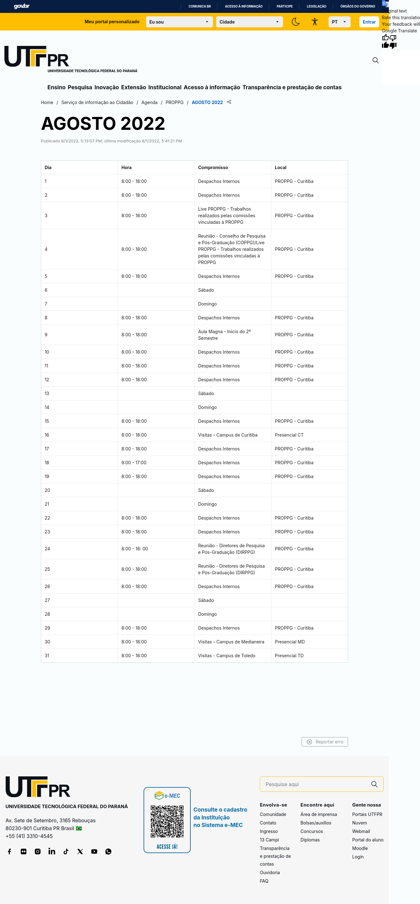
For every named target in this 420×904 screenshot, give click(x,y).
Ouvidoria (270, 872)
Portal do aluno (368, 839)
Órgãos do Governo (358, 6)
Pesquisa (80, 87)
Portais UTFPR (367, 814)
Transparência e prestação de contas (292, 87)
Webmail (361, 831)
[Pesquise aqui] (316, 784)
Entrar (369, 22)
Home (47, 102)
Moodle (360, 848)
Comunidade (273, 814)
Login (358, 856)
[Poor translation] (393, 41)
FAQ (264, 881)
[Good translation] (385, 41)
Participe (285, 6)
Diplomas (310, 839)
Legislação (316, 6)
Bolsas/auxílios (316, 822)
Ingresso (269, 831)
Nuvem (359, 822)
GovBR (22, 6)
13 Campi (269, 839)
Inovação (107, 87)
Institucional (165, 87)
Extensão (133, 87)
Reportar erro (324, 742)
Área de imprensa (319, 814)
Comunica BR (199, 6)
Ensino (56, 87)
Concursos (312, 831)
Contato (268, 822)
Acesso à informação (244, 6)
